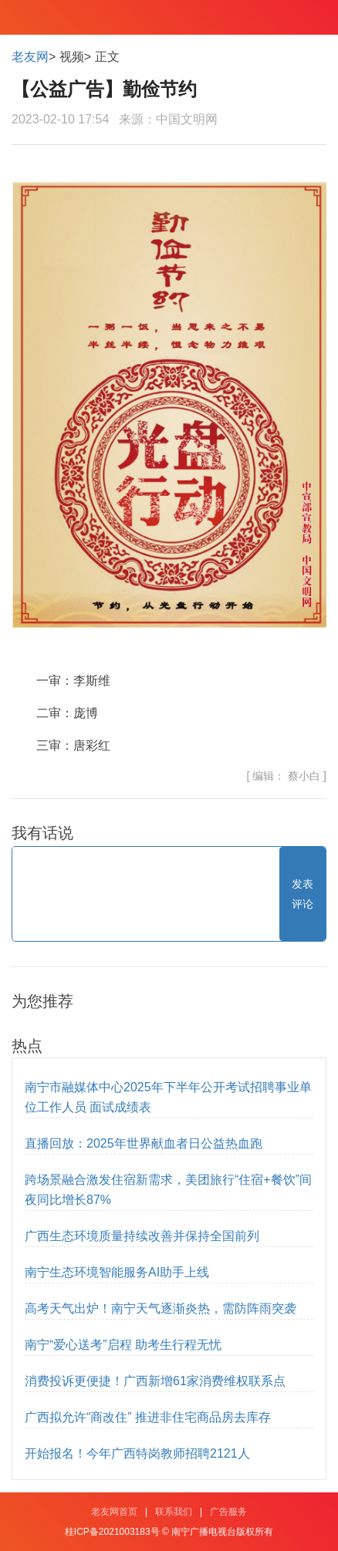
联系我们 (173, 1511)
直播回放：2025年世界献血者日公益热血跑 (143, 1143)
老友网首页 (114, 1511)
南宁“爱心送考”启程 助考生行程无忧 (123, 1344)
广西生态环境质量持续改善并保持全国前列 (142, 1235)
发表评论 (302, 894)
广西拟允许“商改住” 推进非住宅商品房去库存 (148, 1417)
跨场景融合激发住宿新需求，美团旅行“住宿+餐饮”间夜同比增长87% (168, 1189)
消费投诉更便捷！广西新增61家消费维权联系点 (155, 1380)
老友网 (30, 56)
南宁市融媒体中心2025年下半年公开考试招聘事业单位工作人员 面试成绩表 (168, 1097)
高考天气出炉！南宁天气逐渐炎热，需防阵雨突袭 (160, 1308)
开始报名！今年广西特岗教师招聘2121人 (137, 1453)
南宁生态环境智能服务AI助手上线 (117, 1272)
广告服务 (228, 1511)
